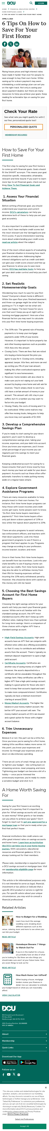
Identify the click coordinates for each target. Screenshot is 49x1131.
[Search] (31, 3)
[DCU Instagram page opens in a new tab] (20, 1075)
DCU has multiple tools (21, 269)
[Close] (46, 1088)
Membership (8, 1040)
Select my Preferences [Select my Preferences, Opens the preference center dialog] (24, 1120)
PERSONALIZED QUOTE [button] (23, 126)
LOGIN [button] (41, 3)
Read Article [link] (9, 937)
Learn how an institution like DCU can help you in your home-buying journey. (23, 845)
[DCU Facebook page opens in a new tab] (4, 1075)
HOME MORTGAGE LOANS (12, 12)
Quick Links (7, 1047)
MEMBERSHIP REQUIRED (16, 135)
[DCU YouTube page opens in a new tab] (9, 1074)
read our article (10, 242)
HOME (4, 9)
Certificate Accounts (15, 663)
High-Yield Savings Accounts (19, 637)
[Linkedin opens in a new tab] (16, 44)
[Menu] (3, 3)
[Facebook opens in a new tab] (4, 44)
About (5, 1034)
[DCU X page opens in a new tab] (15, 1075)
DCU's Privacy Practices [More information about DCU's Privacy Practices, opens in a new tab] (18, 1114)
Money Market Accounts (17, 703)
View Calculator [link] (11, 995)
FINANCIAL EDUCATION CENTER (22, 9)
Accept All (24, 1127)
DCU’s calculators (19, 212)
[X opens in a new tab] (10, 44)
